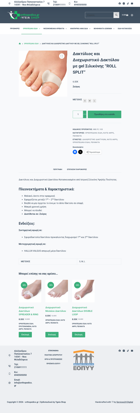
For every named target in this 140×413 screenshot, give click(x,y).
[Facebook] (120, 3)
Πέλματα (77, 136)
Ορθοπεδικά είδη (32, 28)
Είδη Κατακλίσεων (127, 28)
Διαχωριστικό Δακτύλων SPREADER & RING (28, 311)
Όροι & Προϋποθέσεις (53, 359)
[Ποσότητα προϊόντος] (79, 114)
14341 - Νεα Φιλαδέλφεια (27, 4)
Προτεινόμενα (25, 326)
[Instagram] (124, 3)
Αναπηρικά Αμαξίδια (80, 28)
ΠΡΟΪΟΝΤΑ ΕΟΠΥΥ (53, 364)
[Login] (132, 15)
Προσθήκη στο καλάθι (104, 114)
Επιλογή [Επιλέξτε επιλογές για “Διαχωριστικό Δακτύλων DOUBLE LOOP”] (78, 334)
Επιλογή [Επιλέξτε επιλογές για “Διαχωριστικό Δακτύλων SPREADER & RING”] (25, 334)
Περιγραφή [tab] (57, 169)
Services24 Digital (124, 402)
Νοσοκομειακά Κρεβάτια (55, 28)
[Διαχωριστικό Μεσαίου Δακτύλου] (56, 291)
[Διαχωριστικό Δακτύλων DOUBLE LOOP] (83, 291)
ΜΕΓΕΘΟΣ (77, 99)
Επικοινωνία (53, 351)
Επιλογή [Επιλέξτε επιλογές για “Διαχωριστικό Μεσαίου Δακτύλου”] (52, 334)
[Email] (132, 3)
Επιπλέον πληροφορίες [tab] (77, 169)
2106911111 (59, 4)
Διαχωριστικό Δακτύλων (94, 139)
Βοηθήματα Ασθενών (105, 28)
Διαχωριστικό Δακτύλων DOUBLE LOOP (82, 311)
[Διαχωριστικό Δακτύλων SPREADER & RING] (30, 291)
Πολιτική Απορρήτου (53, 355)
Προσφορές (15, 29)
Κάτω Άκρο (108, 133)
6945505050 (80, 4)
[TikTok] (128, 3)
